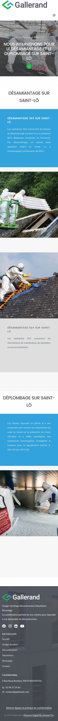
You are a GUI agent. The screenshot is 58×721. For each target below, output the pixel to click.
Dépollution (7, 655)
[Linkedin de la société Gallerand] (15, 626)
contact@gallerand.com (17, 692)
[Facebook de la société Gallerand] (4, 626)
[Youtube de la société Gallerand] (22, 626)
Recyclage (7, 661)
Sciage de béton (10, 644)
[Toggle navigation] (54, 15)
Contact (6, 666)
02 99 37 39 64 (13, 687)
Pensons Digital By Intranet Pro (38, 715)
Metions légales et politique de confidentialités (29, 708)
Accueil (5, 639)
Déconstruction (9, 650)
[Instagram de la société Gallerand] (10, 626)
